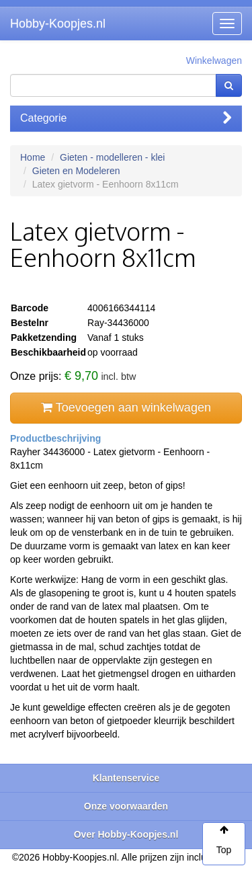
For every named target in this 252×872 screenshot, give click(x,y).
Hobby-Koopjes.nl (58, 23)
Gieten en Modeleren (76, 170)
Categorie (126, 118)
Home (32, 157)
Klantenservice (126, 777)
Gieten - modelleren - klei (112, 157)
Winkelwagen (214, 60)
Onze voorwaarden (126, 806)
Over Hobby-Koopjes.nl (126, 834)
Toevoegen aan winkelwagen (126, 407)
